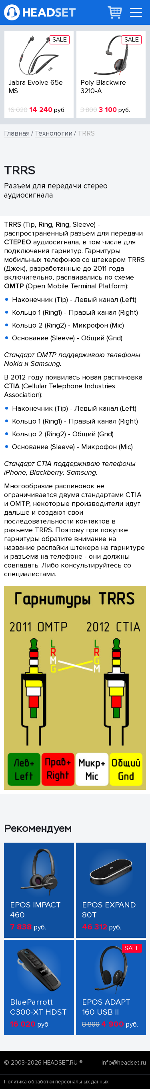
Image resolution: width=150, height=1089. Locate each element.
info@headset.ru (124, 1062)
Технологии (53, 133)
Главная (17, 133)
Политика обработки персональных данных (56, 1082)
